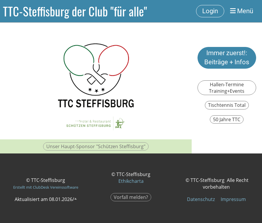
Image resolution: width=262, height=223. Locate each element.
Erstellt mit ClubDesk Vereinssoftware (45, 187)
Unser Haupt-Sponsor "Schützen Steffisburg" (95, 146)
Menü (241, 11)
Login (210, 11)
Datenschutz (201, 199)
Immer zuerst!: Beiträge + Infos (226, 57)
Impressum (233, 199)
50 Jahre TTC (226, 119)
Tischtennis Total (227, 105)
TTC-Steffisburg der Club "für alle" (75, 11)
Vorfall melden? (131, 197)
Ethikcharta (131, 181)
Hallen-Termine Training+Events (226, 87)
